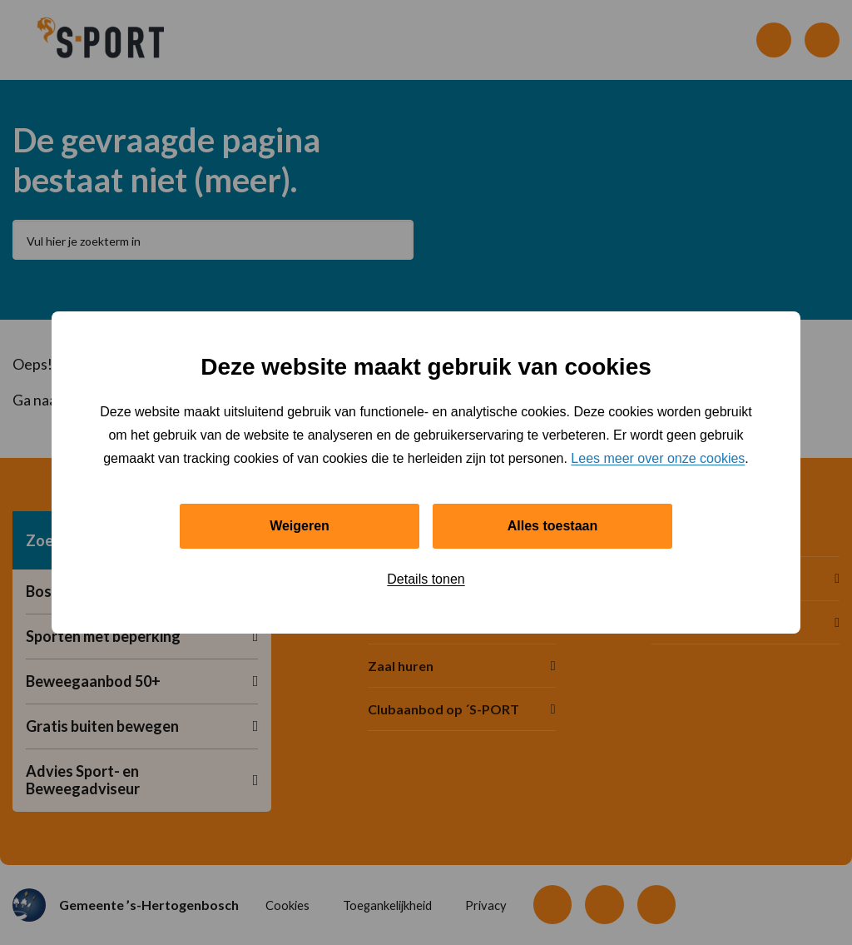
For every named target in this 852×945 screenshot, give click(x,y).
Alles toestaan (552, 526)
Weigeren (299, 526)
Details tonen (425, 579)
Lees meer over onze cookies (658, 458)
